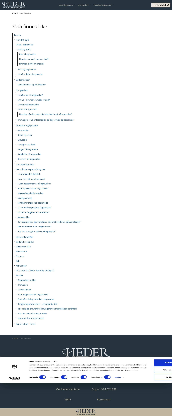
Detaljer (118, 412)
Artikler (19, 275)
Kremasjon (23, 285)
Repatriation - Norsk (26, 324)
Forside (17, 35)
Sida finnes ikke (23, 246)
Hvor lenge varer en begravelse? (33, 294)
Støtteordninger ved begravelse (33, 202)
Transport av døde (26, 144)
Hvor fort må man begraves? (31, 179)
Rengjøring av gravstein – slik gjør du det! (37, 304)
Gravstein (22, 139)
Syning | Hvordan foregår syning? (34, 100)
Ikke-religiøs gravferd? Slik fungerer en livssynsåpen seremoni (47, 308)
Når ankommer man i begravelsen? (34, 226)
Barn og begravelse (27, 69)
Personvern (21, 251)
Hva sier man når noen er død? (33, 59)
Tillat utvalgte (153, 401)
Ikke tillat (153, 409)
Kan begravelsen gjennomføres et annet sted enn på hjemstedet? (49, 222)
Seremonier (23, 130)
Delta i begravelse (66, 5)
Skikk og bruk (24, 49)
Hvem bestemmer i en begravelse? (34, 183)
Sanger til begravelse (28, 149)
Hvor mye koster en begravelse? (33, 188)
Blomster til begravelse (29, 159)
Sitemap (20, 256)
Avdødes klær (24, 217)
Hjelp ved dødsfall (24, 237)
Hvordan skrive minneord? (31, 63)
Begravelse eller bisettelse (30, 193)
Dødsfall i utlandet (25, 242)
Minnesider (21, 265)
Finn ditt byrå (22, 40)
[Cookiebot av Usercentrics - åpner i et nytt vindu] (14, 411)
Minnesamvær (24, 289)
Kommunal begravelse (28, 104)
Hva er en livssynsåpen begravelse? (34, 207)
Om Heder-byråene (25, 164)
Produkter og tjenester (102, 5)
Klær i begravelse (27, 54)
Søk (17, 261)
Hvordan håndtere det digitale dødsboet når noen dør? (45, 114)
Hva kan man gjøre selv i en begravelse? (37, 231)
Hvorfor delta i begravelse (30, 74)
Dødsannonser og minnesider (32, 84)
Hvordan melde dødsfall (29, 174)
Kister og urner (25, 135)
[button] (86, 355)
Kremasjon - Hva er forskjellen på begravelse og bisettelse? (46, 119)
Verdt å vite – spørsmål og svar (31, 169)
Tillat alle (153, 394)
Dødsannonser (23, 80)
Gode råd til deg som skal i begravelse (36, 299)
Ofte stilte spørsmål (27, 109)
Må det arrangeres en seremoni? (33, 212)
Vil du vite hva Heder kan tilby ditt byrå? (35, 270)
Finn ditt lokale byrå (160, 5)
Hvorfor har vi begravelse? (30, 95)
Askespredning (25, 198)
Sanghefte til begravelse (29, 154)
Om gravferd (83, 5)
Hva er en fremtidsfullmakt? (31, 318)
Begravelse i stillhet (27, 280)
